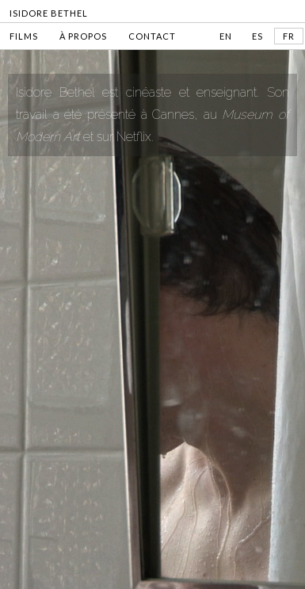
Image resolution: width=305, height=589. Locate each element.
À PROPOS (83, 36)
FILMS (24, 36)
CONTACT (152, 36)
